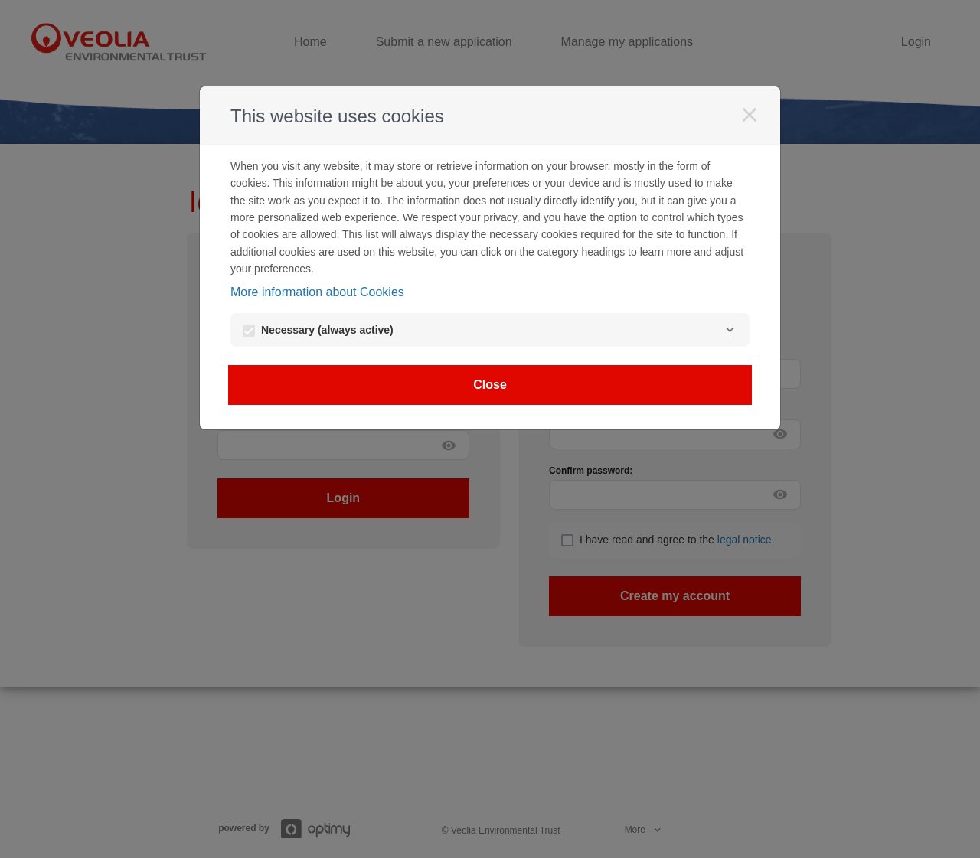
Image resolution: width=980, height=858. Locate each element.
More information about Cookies (317, 292)
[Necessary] (729, 330)
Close (490, 384)
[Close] (749, 114)
